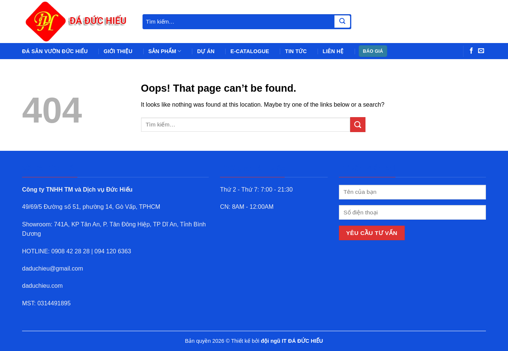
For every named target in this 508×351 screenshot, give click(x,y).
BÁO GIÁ (373, 51)
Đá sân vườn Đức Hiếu (55, 51)
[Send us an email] (481, 51)
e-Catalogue (249, 51)
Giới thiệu (118, 51)
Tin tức (296, 51)
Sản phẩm (165, 51)
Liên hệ (333, 51)
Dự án (206, 51)
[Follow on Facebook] (471, 51)
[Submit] (342, 21)
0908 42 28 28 (70, 251)
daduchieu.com (42, 286)
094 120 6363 (113, 251)
